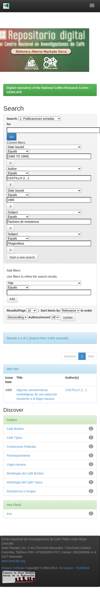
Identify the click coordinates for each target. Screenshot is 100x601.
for (9, 124)
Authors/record (39, 317)
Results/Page (16, 310)
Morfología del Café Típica (24, 482)
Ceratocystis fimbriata (21, 446)
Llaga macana (16, 464)
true (9, 513)
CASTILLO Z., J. (76, 390)
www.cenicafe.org (13, 561)
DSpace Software (13, 568)
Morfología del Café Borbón (25, 473)
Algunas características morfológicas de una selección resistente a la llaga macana (36, 394)
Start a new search (22, 257)
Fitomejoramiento (18, 455)
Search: (12, 118)
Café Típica (14, 437)
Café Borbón (15, 428)
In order (86, 310)
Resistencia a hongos (21, 491)
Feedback (82, 568)
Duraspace (66, 568)
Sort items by (50, 310)
